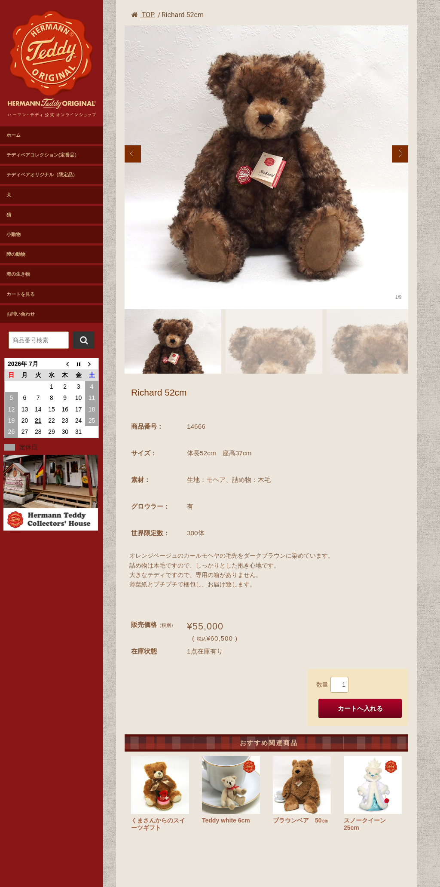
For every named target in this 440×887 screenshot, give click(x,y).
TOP (143, 15)
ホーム (13, 135)
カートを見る (20, 294)
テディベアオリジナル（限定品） (41, 174)
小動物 (13, 234)
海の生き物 (18, 273)
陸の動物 (15, 254)
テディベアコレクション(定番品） (42, 154)
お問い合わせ (20, 313)
